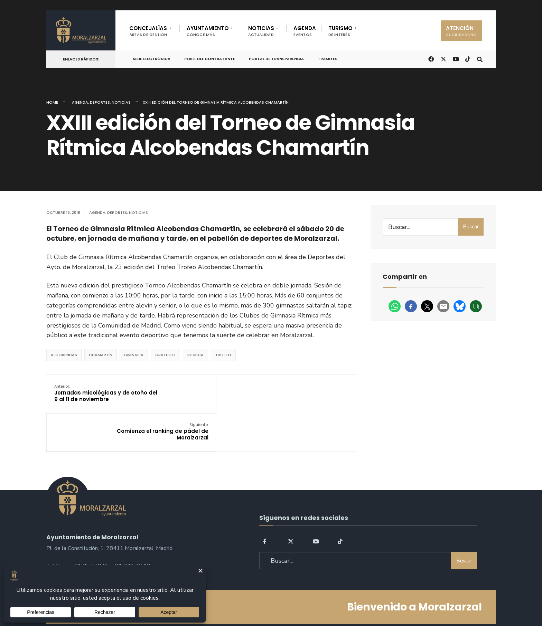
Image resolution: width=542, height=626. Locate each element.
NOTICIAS (261, 31)
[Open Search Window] (479, 59)
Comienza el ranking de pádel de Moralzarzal (306, 393)
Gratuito (165, 355)
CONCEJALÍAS (148, 31)
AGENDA (304, 31)
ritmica (195, 355)
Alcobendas (64, 355)
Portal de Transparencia (276, 58)
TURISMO (340, 31)
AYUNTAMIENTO (208, 31)
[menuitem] (154, 29)
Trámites (327, 58)
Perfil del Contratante (209, 58)
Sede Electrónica (151, 58)
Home (52, 102)
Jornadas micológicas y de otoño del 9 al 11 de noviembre (96, 393)
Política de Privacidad (227, 601)
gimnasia (133, 355)
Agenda (80, 102)
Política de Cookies (315, 601)
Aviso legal (273, 601)
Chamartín (100, 355)
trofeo (223, 355)
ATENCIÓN (461, 31)
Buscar (471, 226)
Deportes (100, 102)
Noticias (121, 102)
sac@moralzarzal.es (70, 535)
